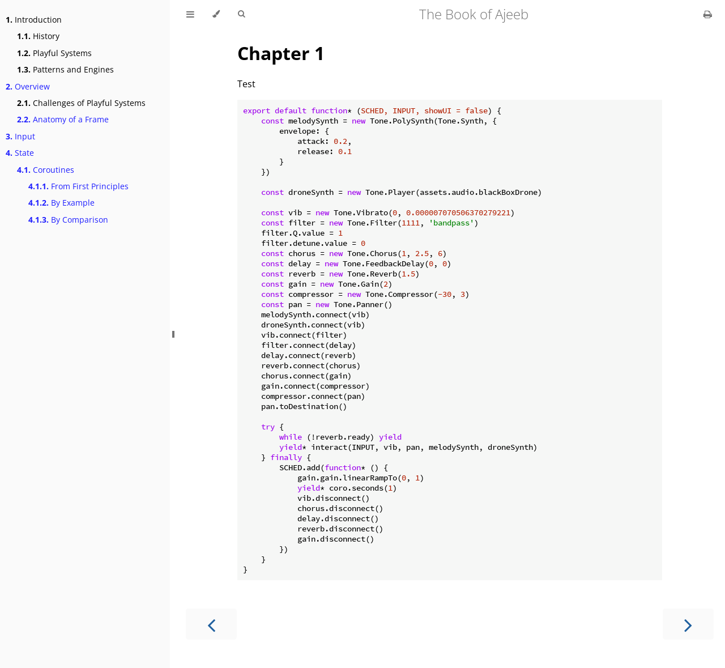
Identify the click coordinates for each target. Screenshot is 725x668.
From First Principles (78, 186)
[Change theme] (216, 14)
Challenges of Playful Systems (81, 102)
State (20, 152)
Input (20, 136)
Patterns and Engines (65, 69)
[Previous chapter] (211, 624)
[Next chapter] (688, 624)
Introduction (34, 19)
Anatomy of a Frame (63, 119)
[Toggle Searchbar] (241, 14)
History (38, 36)
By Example (61, 202)
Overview (28, 86)
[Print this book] (708, 14)
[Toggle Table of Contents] (190, 14)
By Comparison (68, 219)
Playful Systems (54, 53)
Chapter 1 (281, 53)
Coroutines (45, 169)
